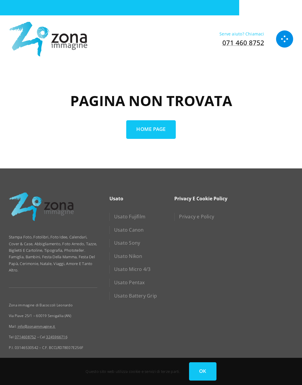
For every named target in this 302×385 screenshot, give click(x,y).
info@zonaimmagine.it (37, 326)
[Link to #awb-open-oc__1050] (284, 39)
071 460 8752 (243, 42)
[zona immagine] (48, 23)
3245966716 (57, 336)
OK (202, 371)
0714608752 (25, 336)
